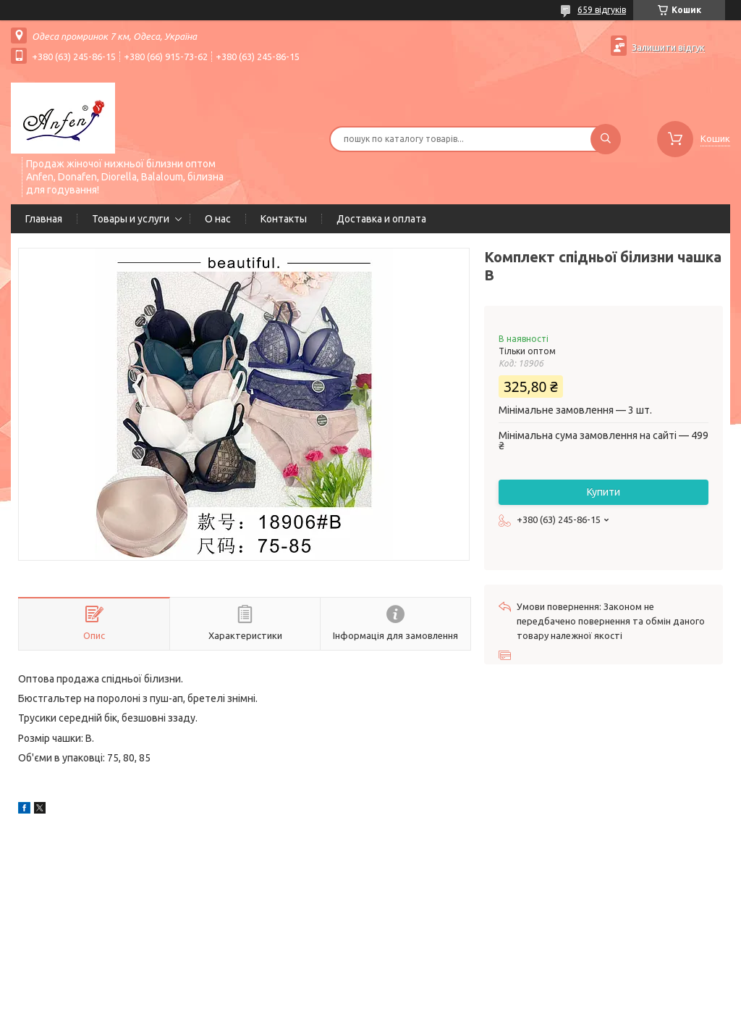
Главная (43, 219)
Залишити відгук (668, 47)
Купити (603, 492)
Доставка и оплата (381, 219)
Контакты (284, 219)
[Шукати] (605, 139)
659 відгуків (601, 9)
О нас (218, 219)
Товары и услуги (130, 219)
